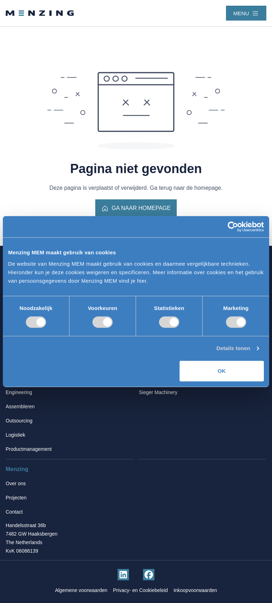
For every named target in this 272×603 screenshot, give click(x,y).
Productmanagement (29, 449)
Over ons (16, 483)
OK (222, 371)
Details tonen (233, 348)
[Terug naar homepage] (40, 13)
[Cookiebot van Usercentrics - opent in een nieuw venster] (233, 226)
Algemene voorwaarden (81, 590)
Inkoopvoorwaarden (195, 590)
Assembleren (20, 406)
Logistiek (15, 435)
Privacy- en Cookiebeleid (140, 590)
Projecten (16, 497)
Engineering (19, 392)
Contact (14, 512)
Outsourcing (19, 421)
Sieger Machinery (158, 392)
